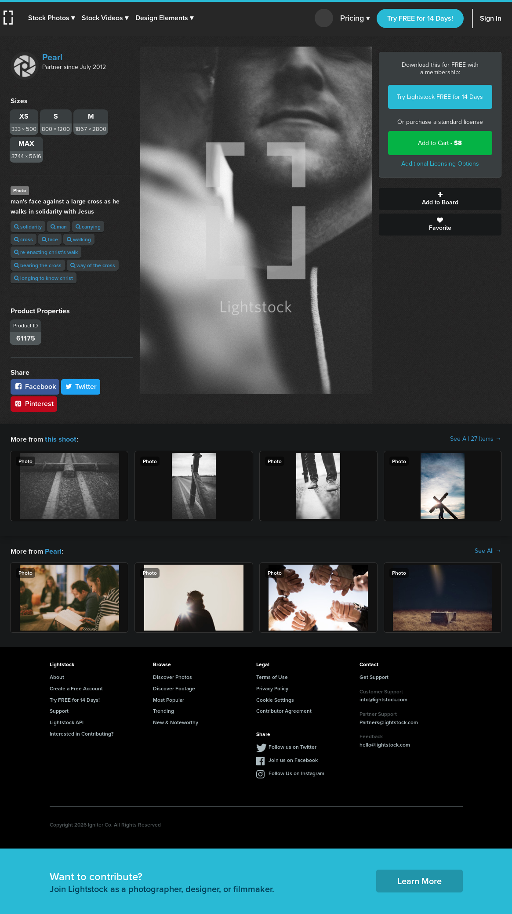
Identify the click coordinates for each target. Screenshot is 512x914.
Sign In (490, 18)
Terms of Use (272, 676)
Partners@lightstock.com (388, 721)
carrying (88, 226)
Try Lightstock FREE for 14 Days (440, 97)
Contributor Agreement (284, 710)
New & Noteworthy (175, 721)
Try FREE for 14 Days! (420, 18)
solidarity (28, 226)
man (59, 226)
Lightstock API (67, 721)
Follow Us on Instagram (296, 772)
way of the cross (92, 265)
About (57, 676)
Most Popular (168, 699)
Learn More (419, 880)
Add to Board (440, 199)
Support (59, 710)
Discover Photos (172, 676)
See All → (488, 550)
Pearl (52, 57)
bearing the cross (38, 265)
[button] (51, 18)
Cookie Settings (275, 699)
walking (79, 239)
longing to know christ (43, 278)
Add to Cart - (440, 143)
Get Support (374, 676)
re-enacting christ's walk (46, 252)
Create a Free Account (76, 687)
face (50, 239)
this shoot (60, 439)
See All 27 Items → (475, 439)
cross (23, 239)
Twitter (81, 386)
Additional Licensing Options (440, 163)
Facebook (35, 386)
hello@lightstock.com (384, 743)
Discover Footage (174, 687)
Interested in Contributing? (82, 732)
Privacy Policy (272, 687)
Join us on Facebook (293, 759)
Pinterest (34, 404)
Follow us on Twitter (292, 746)
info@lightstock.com (383, 698)
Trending (163, 710)
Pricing (355, 18)
